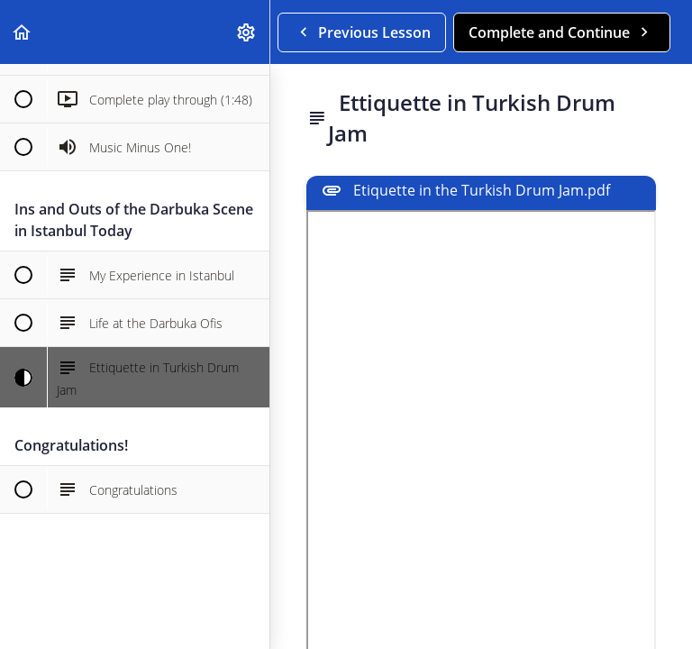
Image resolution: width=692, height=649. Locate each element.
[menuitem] (246, 32)
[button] (22, 32)
